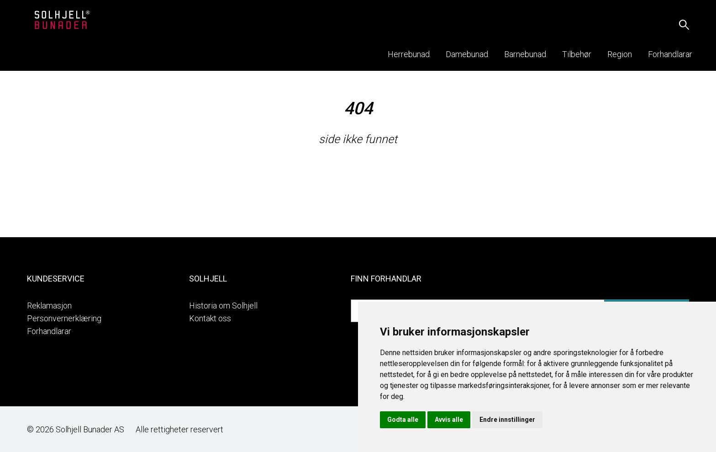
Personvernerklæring (64, 318)
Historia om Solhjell (223, 305)
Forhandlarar (49, 331)
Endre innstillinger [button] (507, 419)
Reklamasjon (49, 305)
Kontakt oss (210, 318)
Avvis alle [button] (449, 419)
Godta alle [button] (402, 419)
